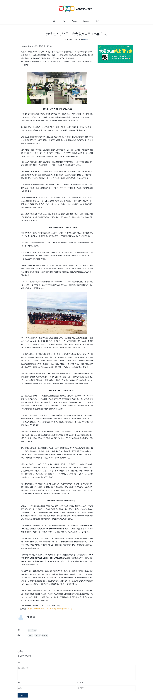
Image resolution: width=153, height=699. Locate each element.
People (30, 631)
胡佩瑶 (85, 35)
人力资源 (37, 631)
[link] (57, 69)
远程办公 (44, 631)
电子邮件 (80, 678)
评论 (19, 658)
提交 (22, 691)
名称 (19, 678)
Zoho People (32, 625)
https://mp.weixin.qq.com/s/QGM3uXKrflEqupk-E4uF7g (50, 604)
